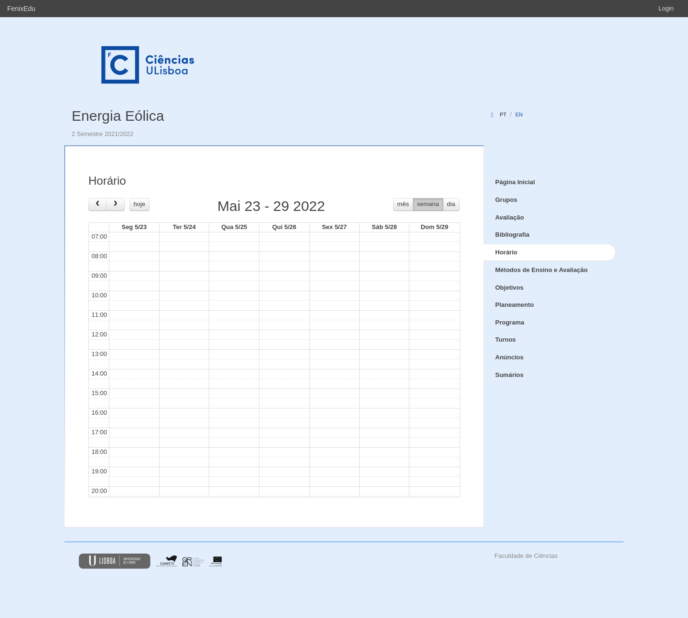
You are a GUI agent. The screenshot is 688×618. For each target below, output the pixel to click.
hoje (139, 204)
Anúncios (509, 357)
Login (666, 8)
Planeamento (514, 304)
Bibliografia (512, 234)
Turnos (505, 339)
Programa (510, 322)
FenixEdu (21, 8)
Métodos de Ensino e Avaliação (541, 269)
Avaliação (509, 217)
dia (451, 204)
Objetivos (509, 287)
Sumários (509, 374)
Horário (506, 252)
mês (403, 204)
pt (503, 114)
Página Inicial (515, 182)
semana (428, 204)
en (519, 114)
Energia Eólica (118, 116)
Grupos (506, 199)
